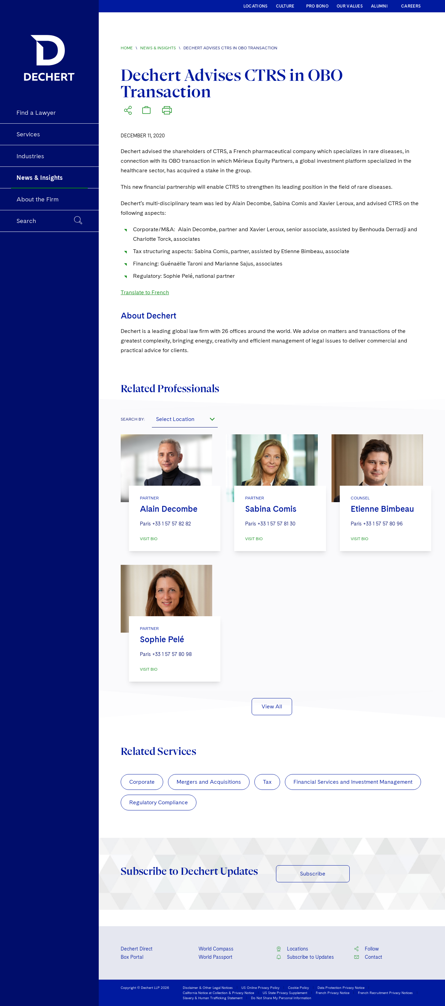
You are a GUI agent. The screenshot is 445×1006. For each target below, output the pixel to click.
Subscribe (312, 873)
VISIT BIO (148, 538)
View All (272, 706)
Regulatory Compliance (158, 802)
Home (127, 48)
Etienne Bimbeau (382, 509)
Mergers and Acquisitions (209, 782)
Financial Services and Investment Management (352, 782)
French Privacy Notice (332, 993)
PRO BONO (317, 6)
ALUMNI (379, 6)
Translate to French (145, 292)
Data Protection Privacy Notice (340, 987)
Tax (267, 782)
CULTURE (285, 6)
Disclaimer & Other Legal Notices (208, 987)
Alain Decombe (168, 509)
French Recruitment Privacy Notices (385, 993)
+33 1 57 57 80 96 (383, 523)
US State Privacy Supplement (285, 993)
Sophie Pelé (162, 639)
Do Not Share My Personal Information (281, 998)
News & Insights (158, 48)
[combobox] (185, 419)
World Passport (215, 957)
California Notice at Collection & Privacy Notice (218, 993)
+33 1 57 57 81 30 (276, 523)
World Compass (216, 949)
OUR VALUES (350, 6)
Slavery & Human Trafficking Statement (212, 998)
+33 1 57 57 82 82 (171, 523)
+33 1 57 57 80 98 (172, 654)
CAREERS (411, 6)
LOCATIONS (255, 6)
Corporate (142, 782)
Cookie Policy (298, 987)
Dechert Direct (137, 949)
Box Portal (132, 957)
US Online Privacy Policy (260, 987)
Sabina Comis (271, 509)
